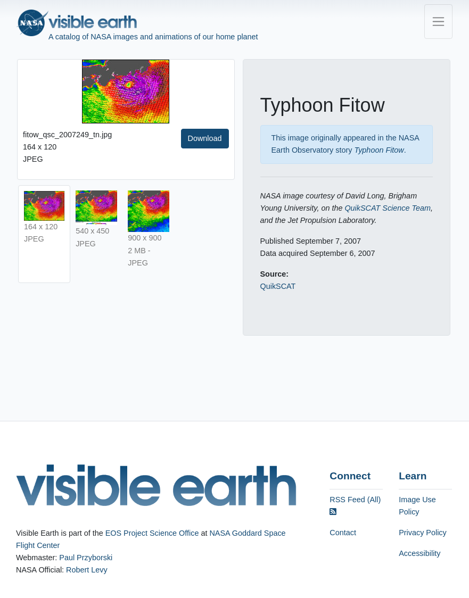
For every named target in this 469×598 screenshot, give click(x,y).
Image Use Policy (417, 505)
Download (205, 138)
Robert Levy (87, 570)
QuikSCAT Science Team (387, 208)
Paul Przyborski (85, 557)
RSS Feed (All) (355, 505)
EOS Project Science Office (152, 533)
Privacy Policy (423, 532)
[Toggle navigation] (438, 21)
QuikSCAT (278, 286)
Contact (343, 532)
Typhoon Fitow (379, 150)
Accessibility (419, 553)
